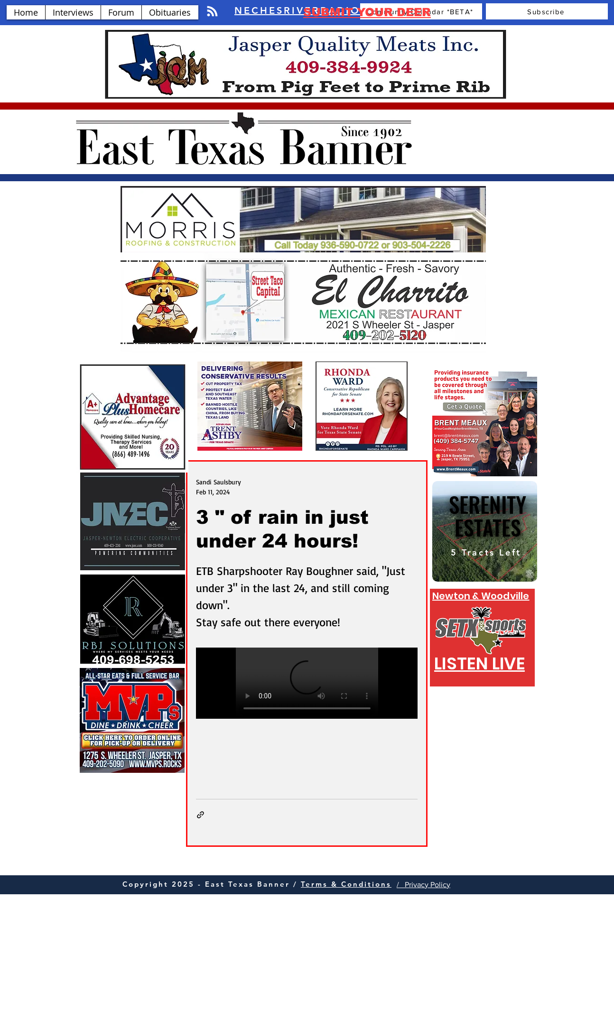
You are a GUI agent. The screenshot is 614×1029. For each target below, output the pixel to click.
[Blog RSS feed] (212, 11)
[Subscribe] (547, 11)
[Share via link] (200, 814)
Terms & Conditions (346, 884)
